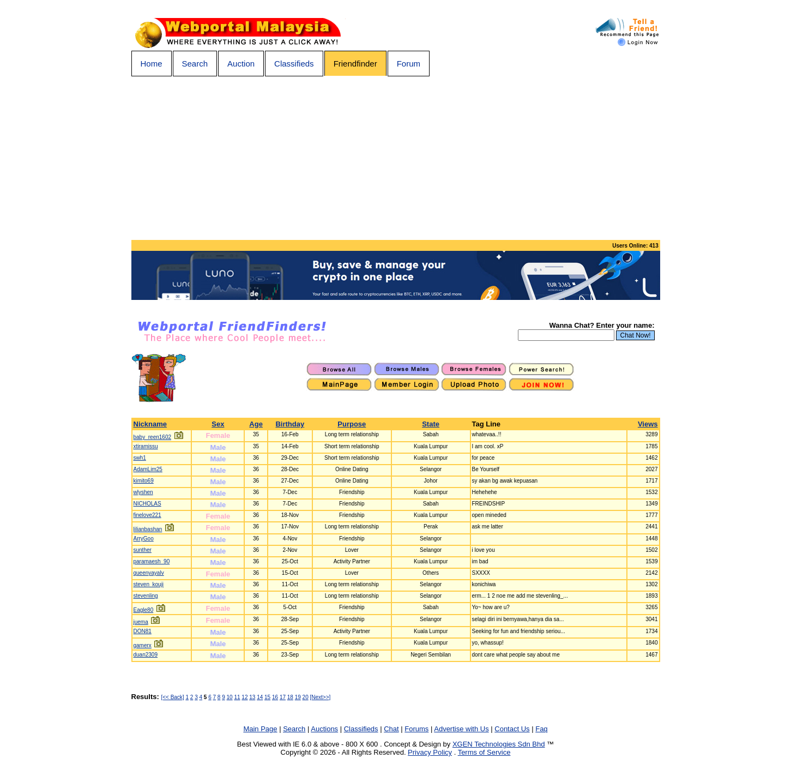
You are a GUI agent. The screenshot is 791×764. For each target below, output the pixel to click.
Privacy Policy (430, 752)
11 (237, 697)
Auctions (324, 729)
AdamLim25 (148, 469)
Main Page (260, 729)
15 (267, 697)
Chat (391, 729)
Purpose (351, 424)
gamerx (143, 645)
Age (256, 424)
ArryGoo (144, 539)
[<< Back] (172, 697)
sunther (143, 550)
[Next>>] (320, 697)
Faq (541, 729)
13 (252, 697)
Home (151, 63)
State (430, 424)
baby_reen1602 (153, 437)
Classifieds (294, 63)
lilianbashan (148, 529)
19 (298, 697)
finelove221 (147, 515)
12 (244, 697)
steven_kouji (149, 584)
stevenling (146, 596)
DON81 (143, 631)
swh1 (140, 458)
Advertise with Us (461, 729)
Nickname (150, 424)
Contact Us (511, 729)
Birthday (289, 424)
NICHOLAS (147, 504)
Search (195, 63)
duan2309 (146, 655)
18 (290, 697)
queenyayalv (149, 573)
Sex (218, 424)
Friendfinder (355, 63)
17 (283, 697)
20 (306, 697)
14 (260, 697)
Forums (416, 729)
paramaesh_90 (152, 561)
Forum (408, 63)
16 (275, 697)
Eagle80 (144, 610)
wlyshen (143, 492)
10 (230, 697)
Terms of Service (484, 752)
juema (141, 622)
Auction (241, 63)
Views (648, 424)
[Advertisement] (395, 158)
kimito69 (144, 481)
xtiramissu (146, 446)
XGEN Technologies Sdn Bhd (498, 744)
